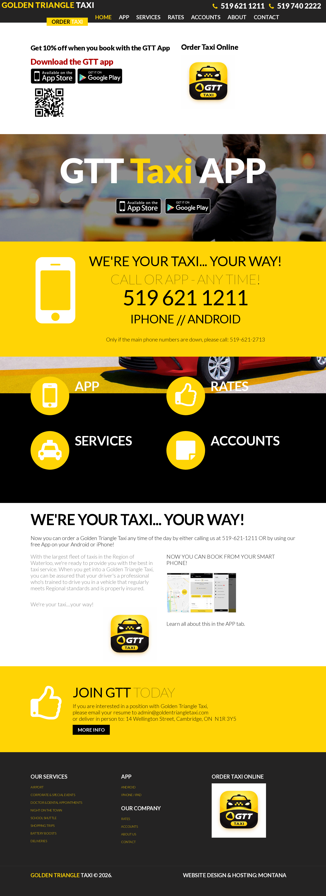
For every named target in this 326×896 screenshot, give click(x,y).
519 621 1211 (235, 7)
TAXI (67, 21)
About (237, 17)
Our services (49, 776)
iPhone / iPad (131, 795)
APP (230, 623)
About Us (128, 834)
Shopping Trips (42, 825)
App (124, 17)
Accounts (205, 17)
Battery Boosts (43, 833)
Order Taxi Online (213, 48)
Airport (37, 787)
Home (103, 17)
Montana (272, 875)
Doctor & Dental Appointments (56, 802)
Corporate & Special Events (53, 795)
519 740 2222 (296, 7)
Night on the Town (46, 810)
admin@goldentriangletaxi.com (173, 712)
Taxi (50, 5)
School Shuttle (43, 818)
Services (148, 17)
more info (91, 729)
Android (217, 320)
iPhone (148, 320)
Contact (266, 17)
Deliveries (39, 841)
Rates (176, 17)
